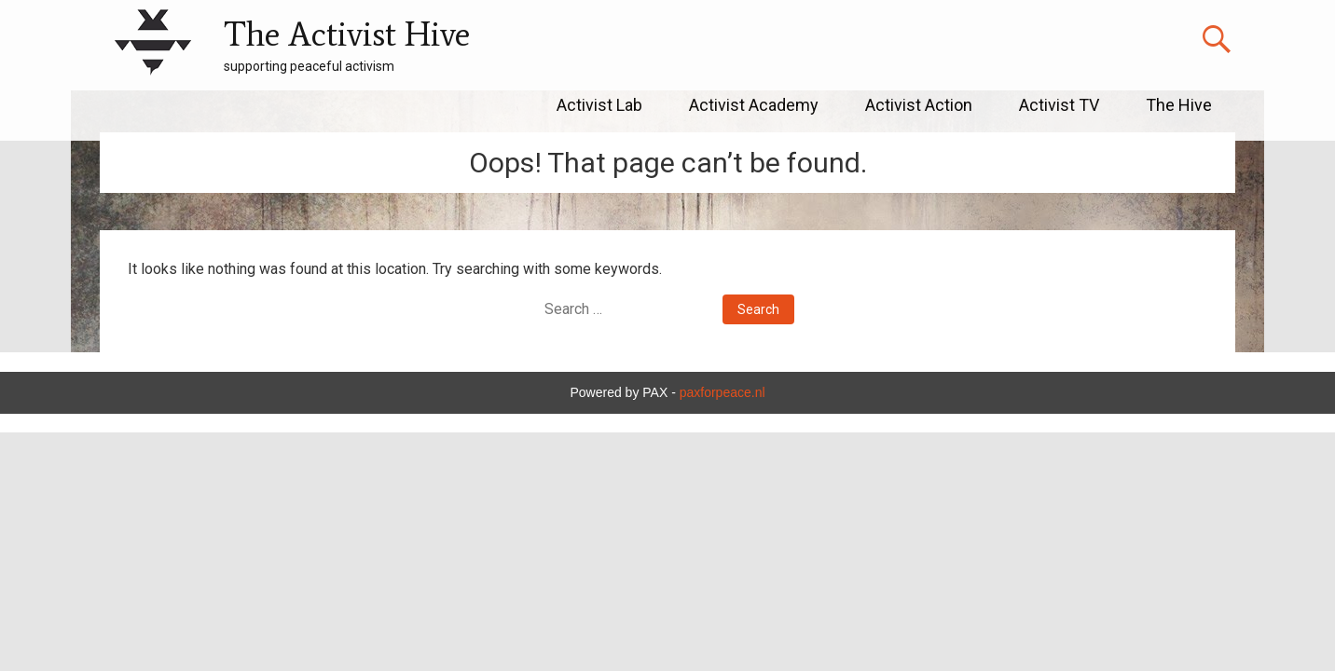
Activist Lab (599, 105)
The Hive (1179, 105)
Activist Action (918, 105)
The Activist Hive (347, 34)
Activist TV (1059, 105)
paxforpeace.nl (722, 392)
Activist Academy (754, 105)
